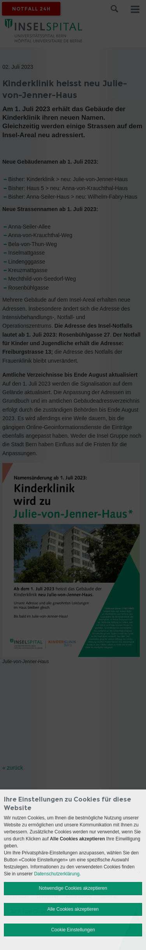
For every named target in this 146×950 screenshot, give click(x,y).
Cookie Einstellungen (73, 930)
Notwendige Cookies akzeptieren (73, 888)
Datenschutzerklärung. (57, 874)
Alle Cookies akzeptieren (73, 909)
